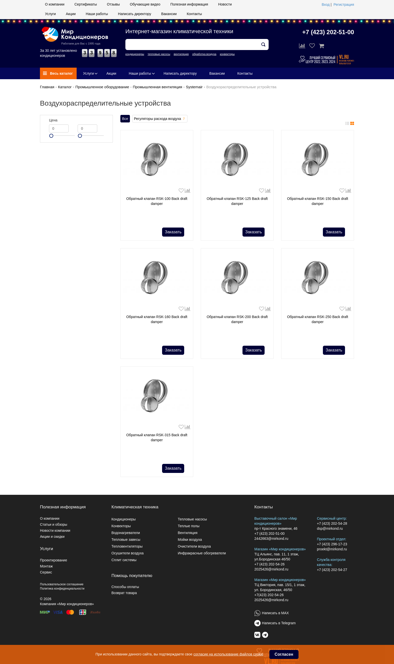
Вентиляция (187, 533)
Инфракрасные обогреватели (202, 553)
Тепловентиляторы (126, 546)
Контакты (194, 14)
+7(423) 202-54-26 (268, 595)
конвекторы (227, 54)
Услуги (50, 14)
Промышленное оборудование (102, 87)
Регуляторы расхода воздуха (160, 119)
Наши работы (97, 14)
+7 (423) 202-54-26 (269, 564)
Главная (47, 87)
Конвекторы (121, 526)
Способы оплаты (125, 587)
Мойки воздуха (190, 540)
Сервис (46, 572)
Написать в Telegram (279, 623)
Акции (71, 14)
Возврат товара (124, 593)
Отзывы (113, 4)
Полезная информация (189, 4)
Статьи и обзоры (53, 524)
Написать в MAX (275, 613)
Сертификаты (85, 4)
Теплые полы (188, 526)
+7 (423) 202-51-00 (328, 32)
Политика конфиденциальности (62, 588)
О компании (54, 4)
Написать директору (134, 14)
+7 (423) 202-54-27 (332, 570)
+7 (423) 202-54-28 (332, 523)
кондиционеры (134, 54)
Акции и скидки (52, 537)
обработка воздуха (204, 54)
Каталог (65, 87)
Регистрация (343, 5)
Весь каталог (58, 73)
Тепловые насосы (192, 519)
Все (125, 119)
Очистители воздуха (194, 546)
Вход (326, 5)
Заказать (173, 232)
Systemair (194, 87)
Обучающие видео (145, 4)
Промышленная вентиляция (157, 87)
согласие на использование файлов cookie (228, 654)
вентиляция (181, 54)
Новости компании (55, 530)
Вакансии (169, 14)
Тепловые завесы (125, 540)
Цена (53, 120)
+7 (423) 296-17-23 (332, 544)
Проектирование (53, 560)
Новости (225, 4)
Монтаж (46, 566)
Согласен (284, 654)
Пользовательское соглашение (61, 584)
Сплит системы (123, 560)
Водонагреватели (125, 533)
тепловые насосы (158, 54)
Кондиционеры (123, 519)
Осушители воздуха (127, 553)
